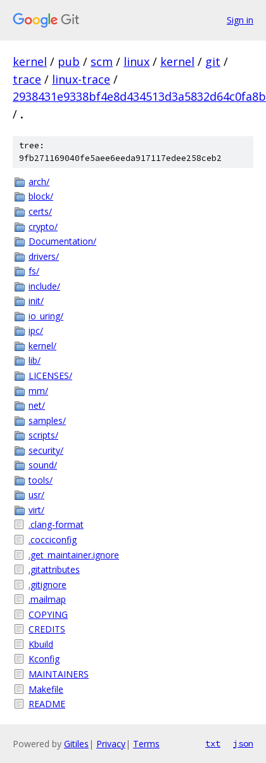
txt (212, 743)
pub (69, 61)
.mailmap (47, 599)
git (212, 61)
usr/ (36, 495)
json (243, 743)
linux (136, 61)
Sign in (240, 20)
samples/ (47, 420)
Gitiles (76, 744)
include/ (44, 286)
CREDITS (46, 629)
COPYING (48, 614)
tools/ (40, 480)
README (46, 704)
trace (27, 79)
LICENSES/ (50, 375)
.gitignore (47, 585)
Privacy (110, 744)
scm (102, 61)
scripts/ (43, 435)
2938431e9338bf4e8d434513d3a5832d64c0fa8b (139, 96)
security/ (45, 450)
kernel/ (42, 346)
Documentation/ (62, 241)
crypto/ (43, 227)
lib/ (34, 360)
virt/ (36, 510)
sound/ (42, 465)
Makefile (45, 689)
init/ (36, 301)
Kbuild (40, 644)
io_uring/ (45, 316)
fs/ (33, 271)
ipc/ (35, 330)
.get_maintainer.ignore (73, 555)
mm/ (38, 391)
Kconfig (44, 659)
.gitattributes (54, 569)
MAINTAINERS (58, 674)
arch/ (38, 182)
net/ (36, 405)
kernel (30, 61)
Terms (146, 744)
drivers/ (43, 256)
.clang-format (56, 524)
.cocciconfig (52, 540)
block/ (40, 196)
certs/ (40, 211)
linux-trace (81, 79)
